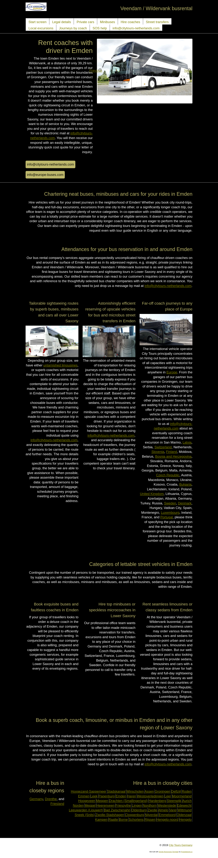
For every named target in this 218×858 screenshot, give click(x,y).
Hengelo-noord (167, 819)
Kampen (101, 819)
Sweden (170, 503)
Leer (167, 796)
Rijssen (149, 819)
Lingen (137, 805)
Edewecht (184, 805)
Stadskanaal (116, 791)
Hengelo (185, 819)
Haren (131, 796)
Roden (187, 791)
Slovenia (157, 452)
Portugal (166, 517)
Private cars (85, 22)
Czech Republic (167, 475)
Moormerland (182, 796)
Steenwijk (174, 801)
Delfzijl (176, 791)
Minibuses (107, 22)
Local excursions (41, 28)
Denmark (184, 503)
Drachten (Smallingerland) (128, 801)
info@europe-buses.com (45, 175)
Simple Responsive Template (169, 852)
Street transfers (157, 22)
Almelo (163, 810)
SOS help (100, 28)
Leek (94, 796)
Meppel (90, 805)
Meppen (102, 801)
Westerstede (166, 805)
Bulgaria (185, 484)
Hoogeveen (86, 801)
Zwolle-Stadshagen (110, 815)
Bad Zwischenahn (117, 810)
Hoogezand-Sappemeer (88, 791)
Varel (173, 810)
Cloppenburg (134, 815)
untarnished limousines (60, 365)
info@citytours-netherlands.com (136, 28)
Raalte (113, 819)
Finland (171, 452)
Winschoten (135, 791)
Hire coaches (130, 22)
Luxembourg (170, 512)
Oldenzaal (184, 815)
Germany (36, 799)
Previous (100, 70)
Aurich (187, 801)
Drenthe (51, 799)
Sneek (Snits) (85, 815)
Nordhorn (150, 805)
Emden (121, 796)
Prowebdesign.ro (186, 852)
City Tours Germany (180, 845)
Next (189, 70)
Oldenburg (139, 810)
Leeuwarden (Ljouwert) (86, 810)
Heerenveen (105, 805)
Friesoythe (123, 805)
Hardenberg (157, 801)
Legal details (61, 22)
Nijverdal (151, 815)
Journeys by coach (73, 28)
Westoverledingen (150, 796)
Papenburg (106, 796)
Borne (123, 819)
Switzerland (163, 447)
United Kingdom (152, 494)
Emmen (84, 796)
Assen (149, 791)
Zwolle (152, 810)
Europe (171, 372)
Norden (78, 805)
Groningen (162, 791)
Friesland (57, 804)
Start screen (37, 22)
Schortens (136, 819)
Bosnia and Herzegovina (173, 456)
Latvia (187, 442)
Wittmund (185, 810)
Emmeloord (167, 815)
